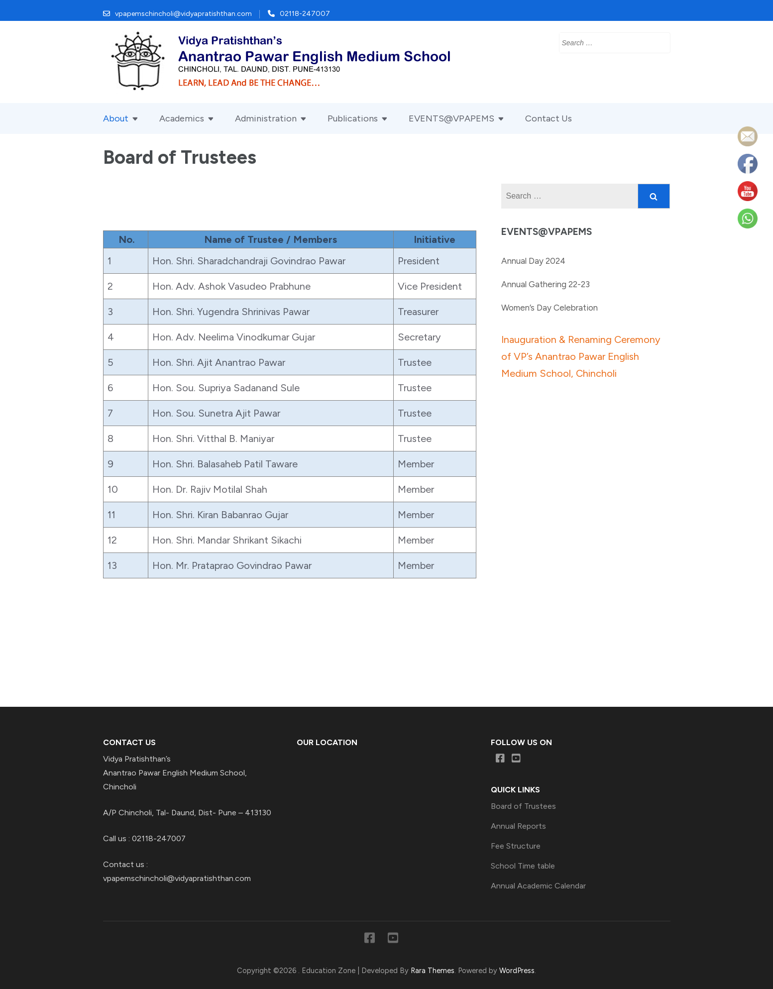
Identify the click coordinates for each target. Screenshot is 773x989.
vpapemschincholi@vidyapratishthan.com (183, 13)
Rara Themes (432, 970)
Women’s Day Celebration (549, 308)
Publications (353, 118)
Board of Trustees (523, 806)
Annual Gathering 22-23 (545, 284)
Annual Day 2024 (533, 261)
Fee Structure (516, 846)
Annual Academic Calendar (538, 885)
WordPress (517, 970)
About (115, 118)
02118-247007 (305, 13)
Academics (181, 118)
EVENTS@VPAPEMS (451, 118)
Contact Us (548, 118)
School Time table (523, 866)
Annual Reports (518, 826)
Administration (266, 118)
